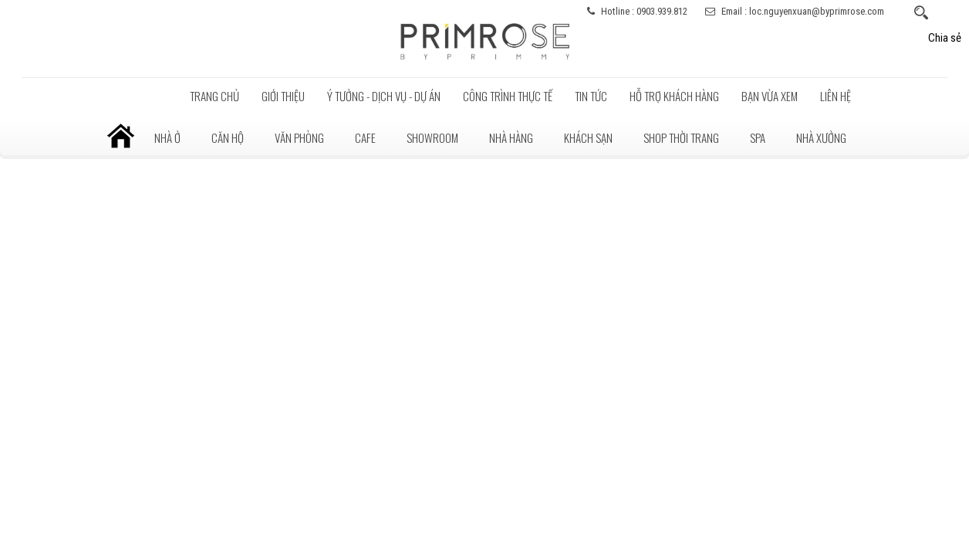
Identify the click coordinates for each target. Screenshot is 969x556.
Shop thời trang (681, 137)
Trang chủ (214, 95)
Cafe (365, 137)
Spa (757, 137)
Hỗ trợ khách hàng (674, 95)
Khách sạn (588, 137)
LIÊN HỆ (835, 95)
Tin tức (591, 95)
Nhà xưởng (821, 137)
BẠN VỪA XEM (769, 95)
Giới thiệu (283, 95)
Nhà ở (167, 137)
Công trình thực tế (507, 95)
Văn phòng (299, 137)
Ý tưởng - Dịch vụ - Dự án (384, 95)
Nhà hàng (511, 137)
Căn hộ (227, 137)
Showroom (432, 137)
